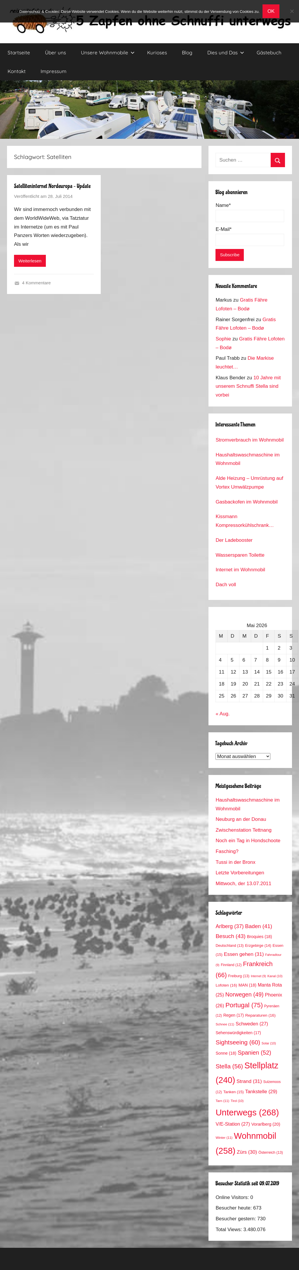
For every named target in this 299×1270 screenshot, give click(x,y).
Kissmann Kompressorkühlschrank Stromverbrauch (242, 522)
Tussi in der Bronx (235, 862)
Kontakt (17, 71)
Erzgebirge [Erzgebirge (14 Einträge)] (258, 945)
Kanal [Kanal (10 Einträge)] (275, 976)
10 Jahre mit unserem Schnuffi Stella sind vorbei (248, 386)
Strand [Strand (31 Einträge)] (249, 1081)
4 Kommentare (36, 282)
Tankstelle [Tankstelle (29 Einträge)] (261, 1091)
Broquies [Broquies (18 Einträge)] (259, 936)
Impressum (54, 71)
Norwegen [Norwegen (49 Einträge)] (244, 994)
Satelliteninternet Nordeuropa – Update (52, 186)
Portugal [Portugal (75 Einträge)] (244, 1005)
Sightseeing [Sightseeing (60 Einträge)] (237, 1042)
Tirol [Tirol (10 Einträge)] (237, 1101)
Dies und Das (225, 52)
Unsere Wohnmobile (108, 52)
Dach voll (225, 584)
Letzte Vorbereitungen (239, 872)
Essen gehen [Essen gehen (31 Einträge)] (244, 954)
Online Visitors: (232, 1197)
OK (271, 11)
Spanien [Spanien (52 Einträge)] (254, 1052)
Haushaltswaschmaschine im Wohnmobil (247, 459)
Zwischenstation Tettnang (243, 830)
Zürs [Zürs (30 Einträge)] (247, 1152)
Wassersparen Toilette (239, 555)
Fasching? (226, 851)
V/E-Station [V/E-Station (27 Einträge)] (232, 1124)
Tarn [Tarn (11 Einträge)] (222, 1101)
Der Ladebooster (234, 540)
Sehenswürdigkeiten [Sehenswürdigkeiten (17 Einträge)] (238, 1032)
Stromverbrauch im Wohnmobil (249, 440)
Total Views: (229, 1229)
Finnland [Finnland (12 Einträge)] (231, 965)
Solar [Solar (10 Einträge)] (269, 1043)
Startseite (19, 52)
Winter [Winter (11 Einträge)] (223, 1137)
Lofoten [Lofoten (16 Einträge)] (226, 985)
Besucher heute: (234, 1208)
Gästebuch (269, 52)
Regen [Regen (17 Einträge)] (233, 1015)
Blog (187, 52)
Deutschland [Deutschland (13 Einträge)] (229, 946)
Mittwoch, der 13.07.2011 (243, 883)
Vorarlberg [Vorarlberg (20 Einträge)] (265, 1124)
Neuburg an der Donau (240, 819)
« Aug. (222, 714)
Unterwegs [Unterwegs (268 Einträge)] (247, 1112)
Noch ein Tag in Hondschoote (247, 840)
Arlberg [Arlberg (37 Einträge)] (229, 926)
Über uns (55, 52)
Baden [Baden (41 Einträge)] (258, 926)
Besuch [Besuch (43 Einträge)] (230, 936)
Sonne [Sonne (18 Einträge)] (225, 1053)
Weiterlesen (29, 260)
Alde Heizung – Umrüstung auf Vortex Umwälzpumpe (249, 482)
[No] (292, 11)
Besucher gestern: (236, 1218)
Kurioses (157, 52)
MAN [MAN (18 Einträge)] (247, 985)
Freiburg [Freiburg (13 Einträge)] (238, 976)
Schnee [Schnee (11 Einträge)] (224, 1024)
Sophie (223, 339)
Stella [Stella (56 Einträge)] (229, 1066)
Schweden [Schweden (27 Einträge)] (252, 1024)
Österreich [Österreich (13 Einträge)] (270, 1152)
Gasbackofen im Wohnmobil (246, 502)
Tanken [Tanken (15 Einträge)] (233, 1092)
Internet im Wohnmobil (240, 569)
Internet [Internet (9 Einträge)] (258, 976)
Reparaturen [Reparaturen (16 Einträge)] (260, 1015)
